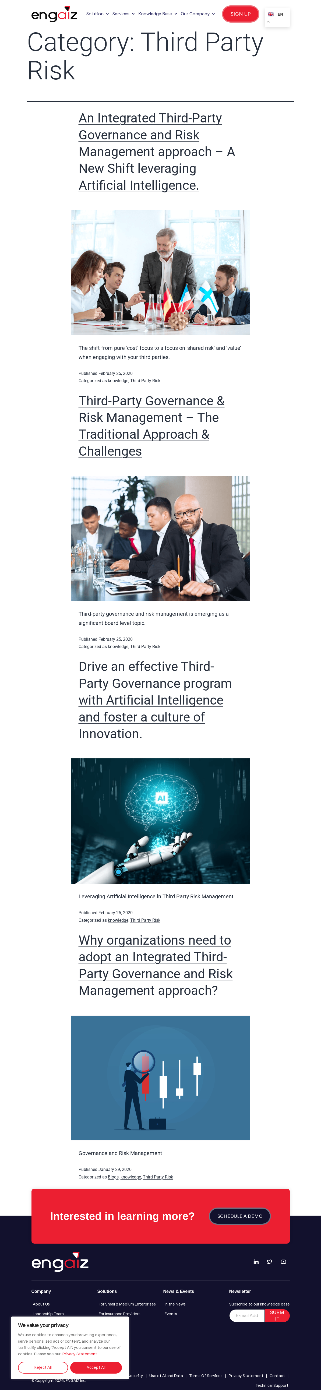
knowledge (118, 380)
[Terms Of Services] (206, 1376)
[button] (97, 13)
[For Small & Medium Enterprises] (127, 1304)
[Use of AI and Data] (166, 1376)
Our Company (198, 13)
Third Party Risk (145, 380)
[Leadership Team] (61, 1314)
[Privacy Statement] (246, 1376)
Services (123, 13)
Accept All (96, 1367)
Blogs (113, 1177)
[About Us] (61, 1304)
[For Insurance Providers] (127, 1314)
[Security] (135, 1376)
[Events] (193, 1314)
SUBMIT (277, 1316)
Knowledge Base (157, 13)
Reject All (43, 1367)
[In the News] (193, 1304)
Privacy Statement (79, 1354)
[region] (70, 1348)
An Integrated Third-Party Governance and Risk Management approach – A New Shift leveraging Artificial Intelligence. (157, 151)
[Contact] (277, 1376)
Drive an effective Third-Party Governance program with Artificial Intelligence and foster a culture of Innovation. (155, 700)
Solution (97, 13)
